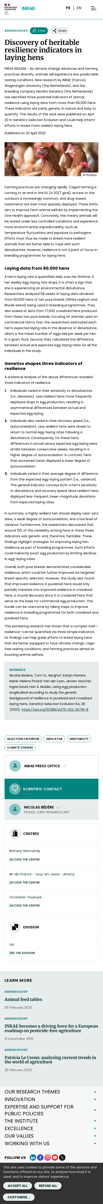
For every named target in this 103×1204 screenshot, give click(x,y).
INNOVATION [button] (20, 1099)
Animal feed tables (23, 999)
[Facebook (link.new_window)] (40, 1157)
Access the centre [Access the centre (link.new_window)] (26, 859)
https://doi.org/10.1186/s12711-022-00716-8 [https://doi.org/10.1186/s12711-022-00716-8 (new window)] (55, 709)
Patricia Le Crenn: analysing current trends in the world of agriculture (50, 1059)
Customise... (19, 1197)
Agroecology (16, 31)
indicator (54, 739)
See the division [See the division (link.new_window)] (23, 953)
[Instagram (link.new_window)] (47, 1157)
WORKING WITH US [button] (27, 1143)
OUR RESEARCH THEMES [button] (32, 1091)
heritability (79, 739)
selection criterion (23, 739)
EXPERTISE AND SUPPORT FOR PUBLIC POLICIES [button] (39, 1110)
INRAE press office (45, 766)
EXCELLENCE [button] (19, 1128)
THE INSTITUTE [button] (21, 1121)
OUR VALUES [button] (19, 1136)
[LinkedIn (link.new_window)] (33, 1157)
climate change (20, 747)
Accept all (17, 1185)
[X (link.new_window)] (62, 1157)
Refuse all (48, 1185)
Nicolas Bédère (42, 807)
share (59, 31)
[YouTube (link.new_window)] (55, 1157)
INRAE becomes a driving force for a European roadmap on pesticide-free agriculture (51, 1028)
